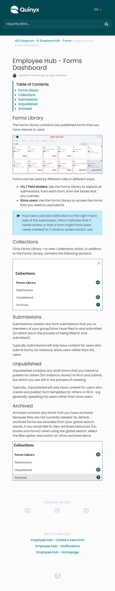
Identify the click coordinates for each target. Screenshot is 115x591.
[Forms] (67, 40)
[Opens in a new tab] (58, 575)
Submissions (27, 99)
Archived (25, 108)
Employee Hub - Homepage (57, 552)
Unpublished (27, 104)
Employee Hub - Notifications (57, 546)
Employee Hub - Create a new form (58, 540)
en (96, 9)
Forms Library (28, 90)
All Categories (24, 40)
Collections (26, 95)
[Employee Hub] (48, 40)
